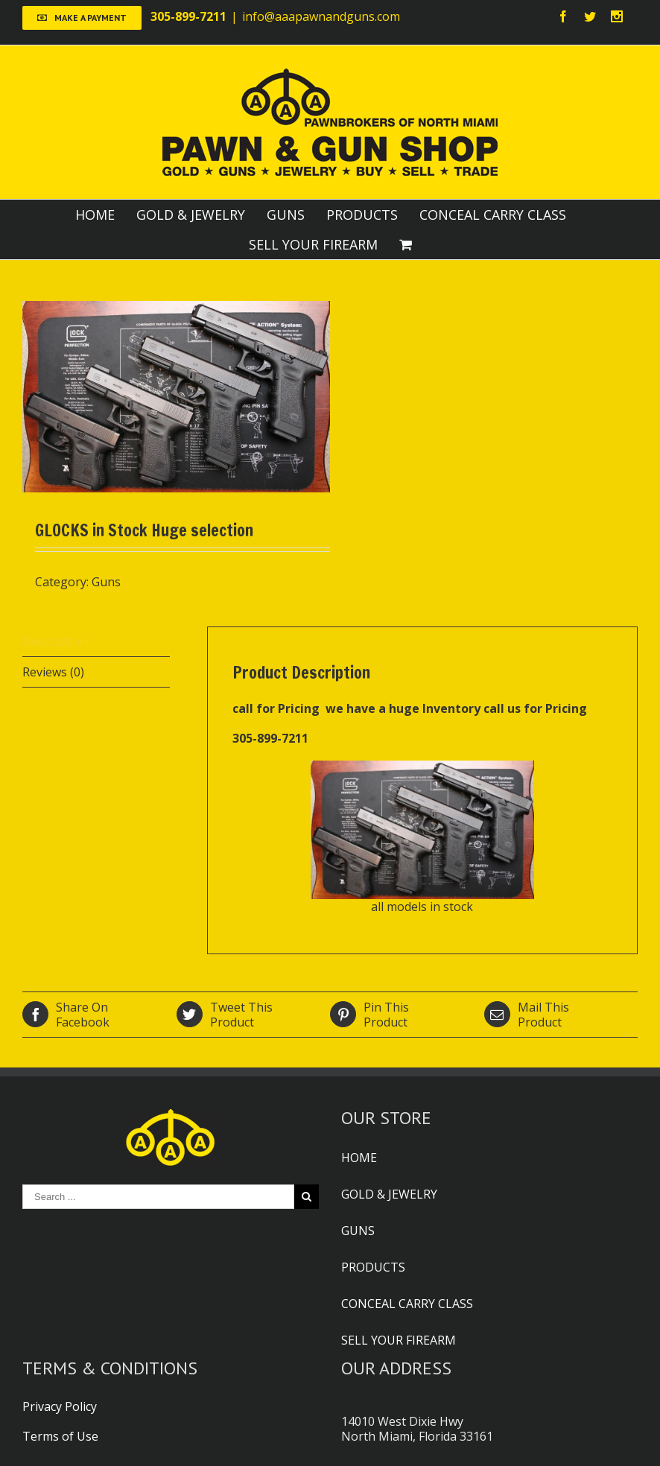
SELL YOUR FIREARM (313, 244)
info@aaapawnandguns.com (321, 16)
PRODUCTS (362, 214)
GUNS (286, 214)
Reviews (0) (53, 672)
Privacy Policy (59, 1406)
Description (54, 641)
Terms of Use (60, 1436)
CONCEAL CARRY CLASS (492, 214)
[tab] (96, 641)
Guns (106, 582)
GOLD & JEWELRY (190, 214)
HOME (95, 214)
